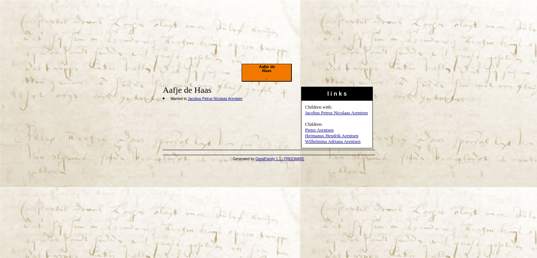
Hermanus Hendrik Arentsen (331, 135)
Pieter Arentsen (319, 130)
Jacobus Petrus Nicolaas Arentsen (336, 112)
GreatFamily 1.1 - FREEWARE (280, 159)
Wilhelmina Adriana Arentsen (333, 141)
